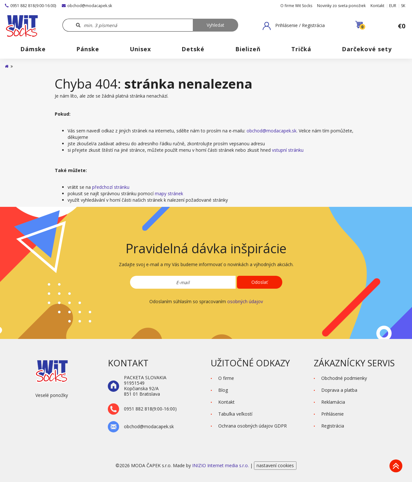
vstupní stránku (288, 150)
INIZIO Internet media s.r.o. (221, 465)
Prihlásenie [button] (332, 414)
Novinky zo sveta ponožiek (341, 5)
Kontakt (377, 5)
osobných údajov (245, 301)
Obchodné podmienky (344, 378)
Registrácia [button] (332, 426)
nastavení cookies (275, 465)
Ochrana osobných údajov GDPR (252, 426)
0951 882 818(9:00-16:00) (30, 5)
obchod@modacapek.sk (87, 5)
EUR (392, 5)
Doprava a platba (339, 390)
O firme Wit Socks (296, 5)
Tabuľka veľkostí (235, 414)
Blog (223, 390)
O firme (226, 378)
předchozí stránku (110, 187)
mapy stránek (169, 193)
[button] (294, 26)
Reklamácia (333, 402)
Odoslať (259, 282)
